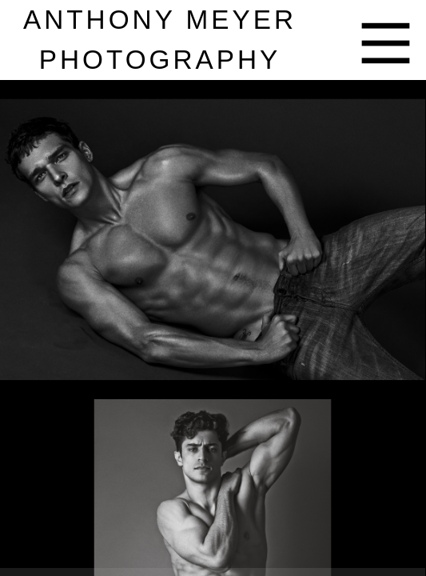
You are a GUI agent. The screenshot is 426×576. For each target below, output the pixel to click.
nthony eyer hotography (160, 39)
